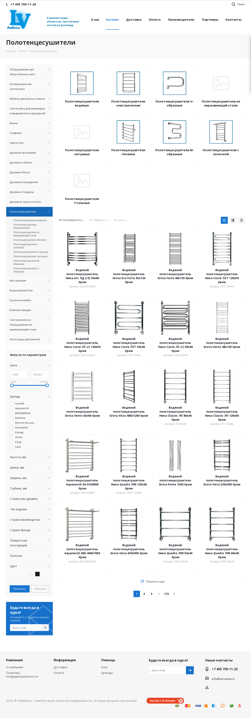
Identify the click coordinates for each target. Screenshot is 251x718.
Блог (104, 667)
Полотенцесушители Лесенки (128, 152)
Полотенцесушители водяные (82, 103)
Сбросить (40, 588)
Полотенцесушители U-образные (175, 103)
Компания (14, 660)
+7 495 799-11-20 (225, 669)
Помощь (108, 660)
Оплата (59, 673)
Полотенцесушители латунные (82, 152)
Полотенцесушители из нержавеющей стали (221, 103)
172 (166, 594)
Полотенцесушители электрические (128, 103)
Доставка (60, 667)
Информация (65, 660)
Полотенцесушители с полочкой (221, 152)
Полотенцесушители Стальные (82, 201)
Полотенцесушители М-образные (174, 152)
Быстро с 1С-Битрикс (163, 700)
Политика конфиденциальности (22, 674)
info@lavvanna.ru (223, 679)
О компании (14, 667)
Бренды (107, 673)
